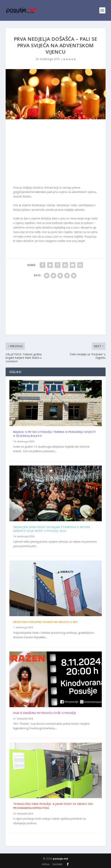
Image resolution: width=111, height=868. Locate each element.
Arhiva (45, 864)
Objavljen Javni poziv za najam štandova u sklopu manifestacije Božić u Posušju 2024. (51, 529)
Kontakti (57, 864)
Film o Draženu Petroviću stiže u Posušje (44, 713)
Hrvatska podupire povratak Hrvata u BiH (45, 622)
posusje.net (60, 858)
